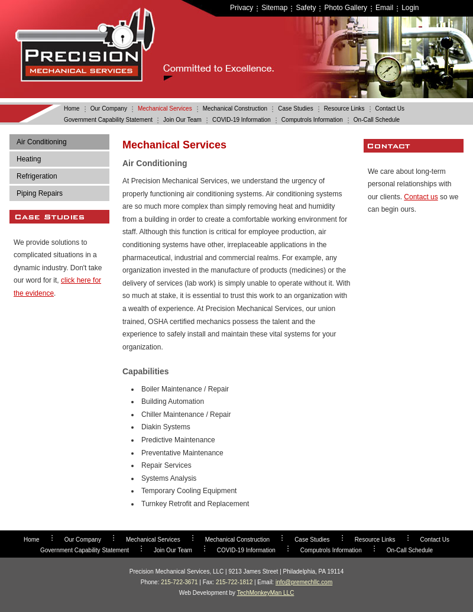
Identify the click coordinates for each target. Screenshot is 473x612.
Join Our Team (182, 119)
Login (410, 8)
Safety (306, 8)
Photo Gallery (345, 8)
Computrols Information (312, 119)
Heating (29, 159)
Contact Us (389, 108)
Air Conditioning (42, 142)
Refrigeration (37, 176)
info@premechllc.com (304, 582)
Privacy (241, 8)
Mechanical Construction (235, 108)
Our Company (108, 108)
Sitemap (274, 8)
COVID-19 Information (241, 119)
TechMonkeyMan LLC (265, 593)
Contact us (421, 197)
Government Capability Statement (108, 119)
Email (384, 8)
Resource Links (344, 108)
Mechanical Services (165, 108)
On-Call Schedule (377, 119)
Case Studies (295, 108)
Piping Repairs (40, 193)
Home (72, 108)
